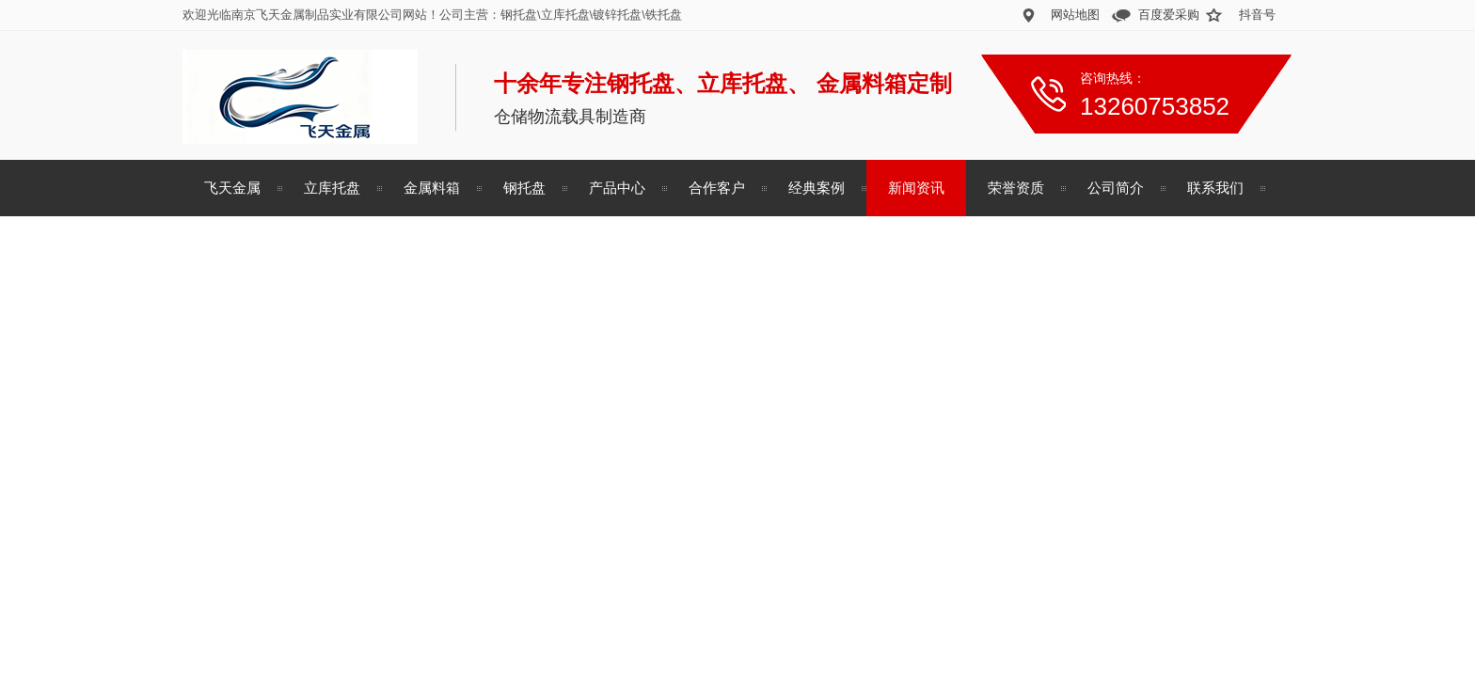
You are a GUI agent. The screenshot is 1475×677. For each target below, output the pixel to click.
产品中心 (617, 188)
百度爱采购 (1168, 15)
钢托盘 (524, 188)
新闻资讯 (916, 188)
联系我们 (1215, 188)
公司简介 (1115, 188)
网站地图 (1075, 15)
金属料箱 (432, 188)
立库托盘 (332, 188)
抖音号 (1257, 15)
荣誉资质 (1016, 188)
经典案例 (816, 188)
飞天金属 (232, 188)
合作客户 (717, 188)
